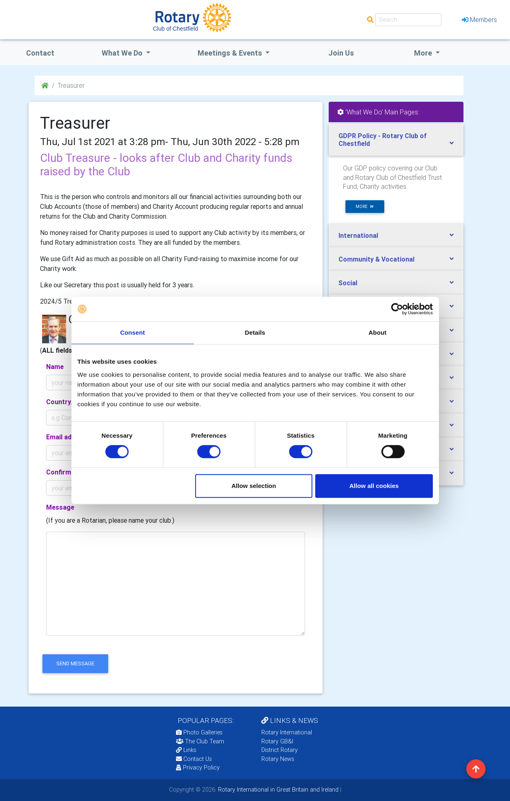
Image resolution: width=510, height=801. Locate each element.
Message (60, 507)
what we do (123, 53)
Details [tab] (255, 332)
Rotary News (277, 759)
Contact (40, 53)
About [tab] (378, 332)
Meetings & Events (231, 53)
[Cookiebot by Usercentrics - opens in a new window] (397, 309)
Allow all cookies (374, 485)
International (358, 235)
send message (75, 663)
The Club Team (200, 741)
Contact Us (194, 759)
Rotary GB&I (277, 741)
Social (348, 283)
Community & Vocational (376, 259)
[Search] (408, 19)
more (365, 206)
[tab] (396, 140)
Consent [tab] (132, 332)
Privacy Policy (198, 767)
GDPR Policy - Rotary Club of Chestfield (383, 140)
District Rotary (279, 750)
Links (186, 750)
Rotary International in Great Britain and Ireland (277, 789)
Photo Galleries (199, 732)
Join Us (341, 53)
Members (479, 20)
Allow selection (254, 485)
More (424, 53)
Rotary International (286, 732)
